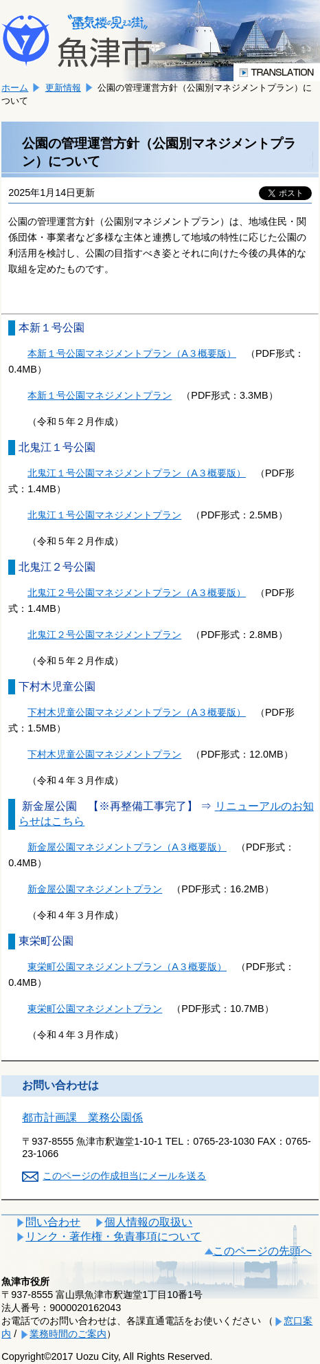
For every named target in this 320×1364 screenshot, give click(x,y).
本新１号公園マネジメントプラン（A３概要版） (131, 353)
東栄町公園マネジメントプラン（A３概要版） (127, 966)
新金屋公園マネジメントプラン (94, 888)
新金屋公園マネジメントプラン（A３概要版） (127, 847)
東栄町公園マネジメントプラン (94, 1008)
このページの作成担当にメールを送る (124, 1175)
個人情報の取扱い (148, 1222)
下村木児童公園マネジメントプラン (104, 754)
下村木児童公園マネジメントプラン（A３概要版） (136, 712)
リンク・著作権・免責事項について (113, 1236)
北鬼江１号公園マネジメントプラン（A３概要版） (136, 473)
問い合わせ (52, 1222)
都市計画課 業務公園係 (82, 1117)
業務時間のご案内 (68, 1333)
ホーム (14, 87)
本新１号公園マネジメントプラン (99, 395)
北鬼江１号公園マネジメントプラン (104, 514)
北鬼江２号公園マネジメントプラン (104, 634)
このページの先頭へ (262, 1251)
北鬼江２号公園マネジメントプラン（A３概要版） (136, 592)
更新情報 (63, 87)
